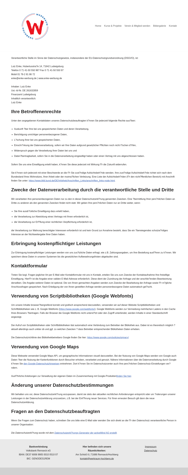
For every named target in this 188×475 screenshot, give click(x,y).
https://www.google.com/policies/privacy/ (108, 337)
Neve (5, 471)
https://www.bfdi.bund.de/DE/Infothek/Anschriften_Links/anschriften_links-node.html (72, 180)
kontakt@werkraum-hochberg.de (97, 458)
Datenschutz (150, 450)
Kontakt (173, 26)
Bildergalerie (159, 26)
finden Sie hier (123, 376)
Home (98, 26)
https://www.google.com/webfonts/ (77, 309)
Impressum (150, 446)
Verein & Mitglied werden (137, 26)
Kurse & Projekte (113, 26)
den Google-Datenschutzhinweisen (42, 363)
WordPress (31, 471)
